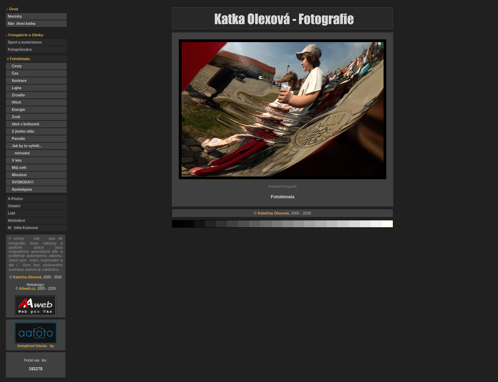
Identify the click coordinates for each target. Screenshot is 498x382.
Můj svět (16, 168)
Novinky (14, 16)
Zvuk (13, 117)
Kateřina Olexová (27, 277)
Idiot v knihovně (22, 124)
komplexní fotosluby (35, 346)
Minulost (16, 175)
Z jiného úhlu (20, 131)
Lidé (10, 213)
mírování (18, 153)
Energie (15, 110)
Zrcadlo (15, 95)
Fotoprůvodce (19, 49)
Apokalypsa (19, 189)
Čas (12, 73)
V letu (14, 160)
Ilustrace (16, 81)
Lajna (13, 88)
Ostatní (13, 206)
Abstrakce (15, 220)
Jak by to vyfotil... (24, 146)
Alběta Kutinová (22, 228)
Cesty (14, 66)
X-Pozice (14, 199)
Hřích (13, 102)
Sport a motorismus (24, 42)
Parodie (15, 139)
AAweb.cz (27, 288)
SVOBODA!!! (20, 182)
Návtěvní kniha (20, 24)
